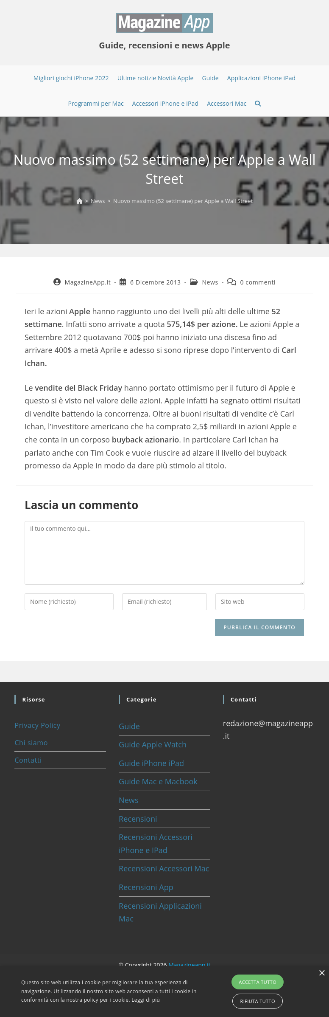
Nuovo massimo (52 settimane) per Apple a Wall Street (183, 201)
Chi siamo (30, 742)
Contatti (28, 760)
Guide (129, 726)
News (210, 282)
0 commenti (258, 282)
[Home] (79, 201)
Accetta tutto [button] (257, 982)
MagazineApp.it (87, 282)
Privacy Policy (37, 725)
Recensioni (138, 819)
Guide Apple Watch (153, 744)
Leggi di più (145, 999)
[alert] (164, 991)
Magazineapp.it (189, 965)
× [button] (321, 973)
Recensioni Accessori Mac (164, 868)
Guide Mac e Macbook (158, 781)
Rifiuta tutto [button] (257, 1001)
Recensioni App (146, 887)
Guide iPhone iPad (151, 763)
